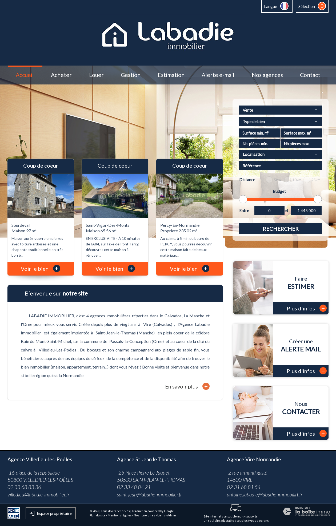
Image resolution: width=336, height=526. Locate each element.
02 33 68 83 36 (24, 487)
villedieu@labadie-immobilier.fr (38, 494)
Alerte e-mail (218, 75)
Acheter (61, 75)
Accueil (25, 75)
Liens (161, 515)
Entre (244, 210)
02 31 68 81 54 (244, 487)
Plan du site (98, 515)
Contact (310, 75)
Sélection (306, 6)
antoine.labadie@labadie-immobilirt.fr (264, 494)
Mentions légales (120, 515)
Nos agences (267, 75)
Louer (96, 75)
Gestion (131, 75)
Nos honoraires (144, 515)
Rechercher (281, 228)
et (286, 210)
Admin (171, 515)
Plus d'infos (307, 308)
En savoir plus (187, 386)
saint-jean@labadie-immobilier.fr (149, 494)
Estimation (171, 75)
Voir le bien (40, 268)
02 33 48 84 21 (134, 487)
